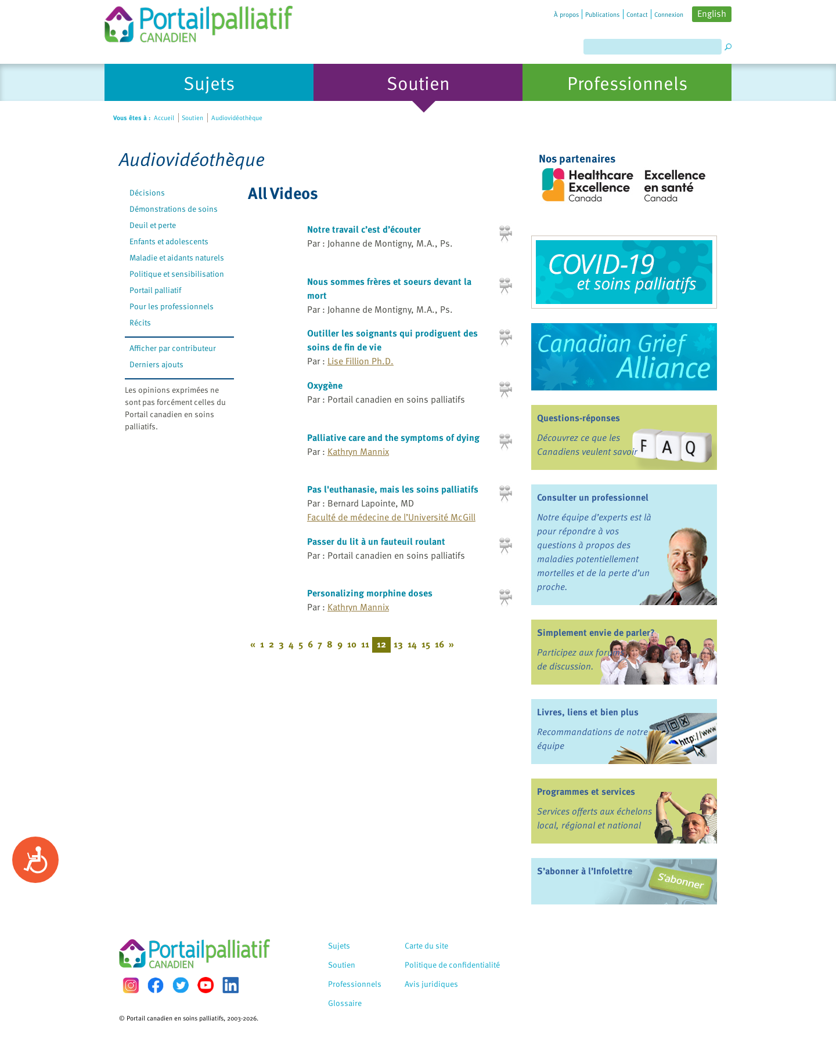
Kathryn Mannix (358, 451)
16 (439, 644)
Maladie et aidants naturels (176, 257)
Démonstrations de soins (173, 208)
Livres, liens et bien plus (588, 712)
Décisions (147, 192)
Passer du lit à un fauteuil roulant (376, 541)
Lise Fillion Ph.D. (360, 361)
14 (412, 644)
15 (425, 644)
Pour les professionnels (171, 306)
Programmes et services (586, 791)
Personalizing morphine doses (370, 593)
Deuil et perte (152, 225)
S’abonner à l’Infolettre (584, 871)
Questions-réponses (578, 418)
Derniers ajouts (156, 364)
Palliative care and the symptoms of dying (393, 437)
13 (398, 644)
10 (351, 644)
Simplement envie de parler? (596, 632)
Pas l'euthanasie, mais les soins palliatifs (392, 489)
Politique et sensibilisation (176, 273)
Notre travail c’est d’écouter (364, 229)
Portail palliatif (155, 290)
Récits (140, 322)
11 (365, 644)
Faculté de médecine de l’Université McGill (391, 517)
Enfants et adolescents (168, 241)
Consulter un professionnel (592, 497)
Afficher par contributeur (172, 348)
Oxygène (325, 385)
